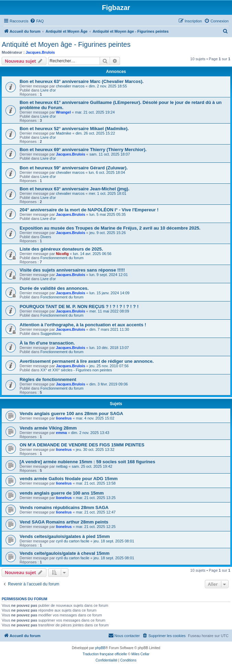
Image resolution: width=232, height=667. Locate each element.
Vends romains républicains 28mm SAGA (64, 507)
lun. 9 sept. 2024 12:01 (108, 275)
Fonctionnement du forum (62, 258)
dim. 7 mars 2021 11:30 (109, 329)
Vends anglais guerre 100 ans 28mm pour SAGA (71, 413)
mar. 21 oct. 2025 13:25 (96, 498)
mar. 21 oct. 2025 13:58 (96, 483)
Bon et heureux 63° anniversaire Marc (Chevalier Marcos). (82, 81)
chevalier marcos (70, 86)
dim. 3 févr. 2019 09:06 (108, 384)
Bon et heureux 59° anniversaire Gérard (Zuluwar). (74, 167)
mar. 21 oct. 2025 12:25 (96, 527)
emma (61, 433)
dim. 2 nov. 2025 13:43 (90, 433)
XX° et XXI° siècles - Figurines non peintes (76, 370)
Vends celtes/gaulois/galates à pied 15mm (65, 536)
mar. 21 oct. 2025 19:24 (95, 112)
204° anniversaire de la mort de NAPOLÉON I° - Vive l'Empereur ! (89, 209)
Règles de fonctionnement (48, 379)
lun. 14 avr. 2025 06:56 (92, 254)
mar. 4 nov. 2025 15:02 (95, 418)
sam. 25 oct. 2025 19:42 (92, 466)
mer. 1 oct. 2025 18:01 (107, 193)
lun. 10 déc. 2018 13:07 (109, 348)
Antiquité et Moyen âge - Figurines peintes (66, 44)
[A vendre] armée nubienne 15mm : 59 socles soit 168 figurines (87, 461)
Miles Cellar (140, 654)
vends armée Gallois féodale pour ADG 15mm (69, 478)
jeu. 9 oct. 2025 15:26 (107, 233)
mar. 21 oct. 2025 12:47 (96, 512)
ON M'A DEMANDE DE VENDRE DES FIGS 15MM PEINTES (82, 444)
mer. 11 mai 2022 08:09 (109, 311)
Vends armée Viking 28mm (48, 428)
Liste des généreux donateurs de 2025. (61, 249)
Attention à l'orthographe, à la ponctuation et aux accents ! (83, 324)
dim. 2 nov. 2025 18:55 (108, 86)
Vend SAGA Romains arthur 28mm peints (64, 522)
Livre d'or (48, 90)
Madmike (63, 133)
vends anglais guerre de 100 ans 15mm (62, 493)
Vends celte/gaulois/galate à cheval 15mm (65, 553)
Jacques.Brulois (40, 52)
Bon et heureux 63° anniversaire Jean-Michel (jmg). (75, 188)
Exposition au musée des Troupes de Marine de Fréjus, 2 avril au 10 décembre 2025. (110, 228)
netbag (62, 466)
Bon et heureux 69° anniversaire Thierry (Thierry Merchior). (83, 149)
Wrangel (63, 112)
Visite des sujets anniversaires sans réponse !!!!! (72, 270)
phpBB (100, 648)
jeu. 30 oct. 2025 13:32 (95, 449)
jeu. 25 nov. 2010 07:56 (109, 366)
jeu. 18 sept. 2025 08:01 (113, 541)
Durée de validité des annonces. (54, 288)
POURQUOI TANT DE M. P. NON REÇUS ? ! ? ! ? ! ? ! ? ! (79, 306)
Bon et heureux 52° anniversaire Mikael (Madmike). (74, 128)
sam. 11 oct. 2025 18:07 (109, 154)
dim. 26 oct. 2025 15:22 (95, 133)
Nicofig (62, 254)
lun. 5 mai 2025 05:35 (107, 214)
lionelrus (64, 418)
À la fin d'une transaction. (47, 343)
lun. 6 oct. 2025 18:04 (107, 172)
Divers (46, 237)
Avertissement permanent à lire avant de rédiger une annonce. (87, 361)
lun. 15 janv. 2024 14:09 (109, 293)
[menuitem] (37, 21)
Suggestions (51, 333)
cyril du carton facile (72, 541)
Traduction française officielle (104, 654)
